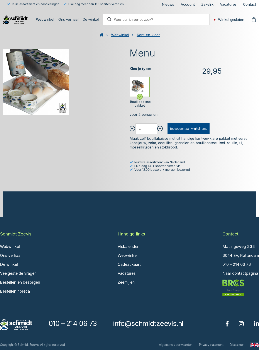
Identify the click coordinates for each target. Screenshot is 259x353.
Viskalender (128, 246)
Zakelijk (207, 4)
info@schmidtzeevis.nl (148, 323)
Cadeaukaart (129, 264)
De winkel (91, 19)
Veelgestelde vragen (18, 273)
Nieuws (168, 4)
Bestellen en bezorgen (20, 282)
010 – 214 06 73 (236, 264)
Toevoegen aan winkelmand (189, 128)
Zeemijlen (126, 282)
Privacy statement (211, 344)
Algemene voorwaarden (176, 344)
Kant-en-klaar (148, 35)
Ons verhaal (68, 19)
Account (188, 4)
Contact (249, 4)
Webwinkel (45, 19)
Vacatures (228, 4)
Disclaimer (237, 344)
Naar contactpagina (240, 273)
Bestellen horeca (15, 291)
